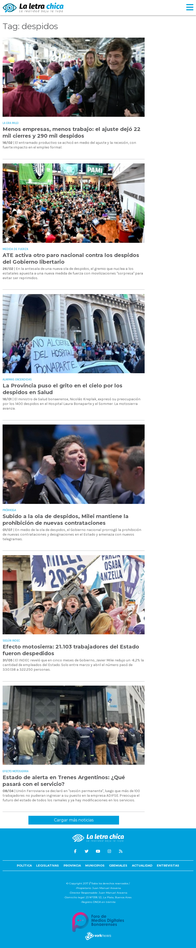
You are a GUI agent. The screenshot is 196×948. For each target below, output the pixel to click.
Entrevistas (168, 865)
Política (24, 865)
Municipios (95, 865)
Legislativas (47, 865)
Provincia (72, 865)
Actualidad (142, 865)
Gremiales (118, 865)
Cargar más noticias (73, 820)
